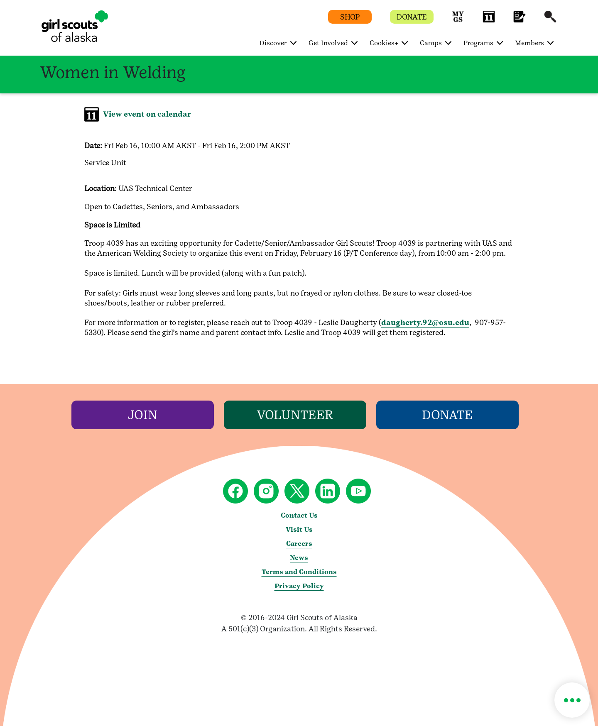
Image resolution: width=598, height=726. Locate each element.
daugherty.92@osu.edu (425, 322)
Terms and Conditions (299, 572)
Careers (299, 544)
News (299, 558)
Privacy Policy (299, 586)
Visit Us (299, 529)
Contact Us (299, 515)
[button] (458, 20)
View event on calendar (147, 114)
